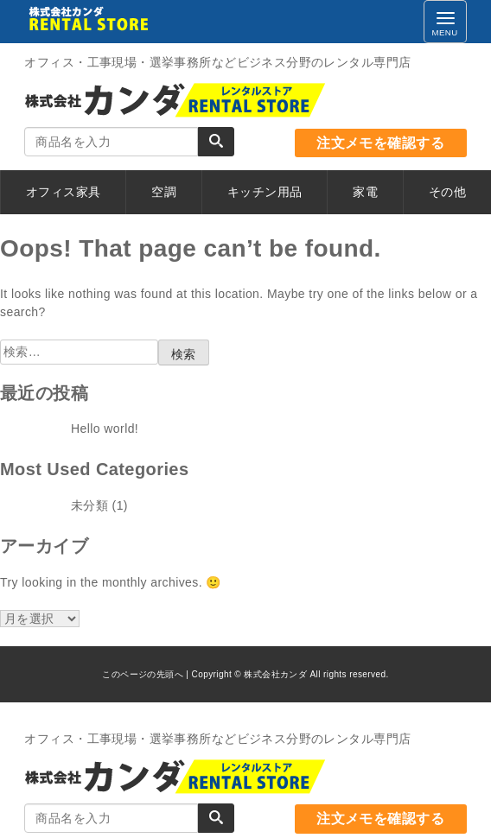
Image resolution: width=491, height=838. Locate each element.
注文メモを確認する (380, 143)
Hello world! (104, 428)
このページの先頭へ (142, 674)
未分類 (89, 505)
